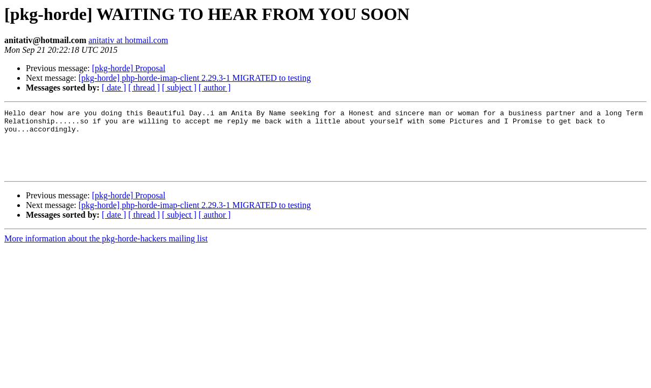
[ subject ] (179, 87)
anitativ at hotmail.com (128, 40)
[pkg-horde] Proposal (128, 68)
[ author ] (215, 87)
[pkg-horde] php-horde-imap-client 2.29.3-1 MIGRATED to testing (195, 77)
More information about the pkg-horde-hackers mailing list (106, 251)
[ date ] (114, 87)
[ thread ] (144, 87)
